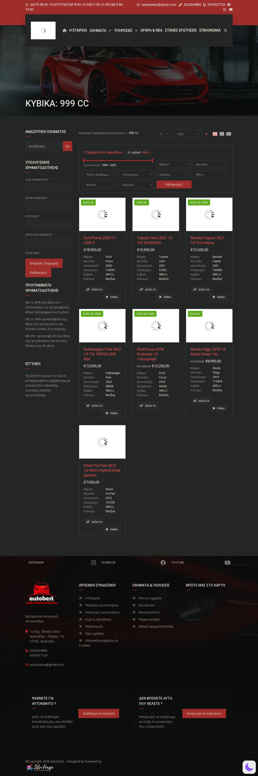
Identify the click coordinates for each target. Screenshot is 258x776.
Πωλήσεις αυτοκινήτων (98, 605)
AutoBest (57, 761)
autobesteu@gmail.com (159, 4)
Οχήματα (98, 30)
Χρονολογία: (92, 165)
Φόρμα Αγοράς (146, 619)
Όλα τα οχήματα (147, 598)
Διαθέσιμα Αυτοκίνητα (99, 713)
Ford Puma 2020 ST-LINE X (100, 240)
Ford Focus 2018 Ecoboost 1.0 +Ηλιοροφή (150, 354)
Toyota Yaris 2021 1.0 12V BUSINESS (154, 240)
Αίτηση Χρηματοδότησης (152, 626)
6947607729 (214, 4)
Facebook (133, 562)
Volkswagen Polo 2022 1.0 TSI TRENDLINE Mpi (102, 354)
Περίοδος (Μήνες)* (38, 235)
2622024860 (190, 4)
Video (112, 297)
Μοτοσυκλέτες (146, 612)
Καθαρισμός (38, 272)
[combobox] (164, 133)
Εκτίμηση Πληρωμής (44, 263)
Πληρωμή (32, 253)
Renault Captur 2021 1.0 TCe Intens (207, 240)
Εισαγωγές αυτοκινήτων (99, 612)
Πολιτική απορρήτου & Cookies (98, 642)
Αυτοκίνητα (143, 605)
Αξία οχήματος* (37, 180)
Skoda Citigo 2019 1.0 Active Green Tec (208, 352)
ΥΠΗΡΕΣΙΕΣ (123, 30)
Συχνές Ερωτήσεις (95, 619)
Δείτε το (94, 289)
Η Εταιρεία (89, 598)
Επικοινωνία (91, 626)
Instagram (62, 562)
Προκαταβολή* (36, 198)
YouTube (200, 562)
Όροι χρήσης (91, 633)
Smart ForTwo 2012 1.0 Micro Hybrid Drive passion (102, 470)
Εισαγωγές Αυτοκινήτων (204, 713)
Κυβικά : (139, 152)
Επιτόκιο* (32, 216)
